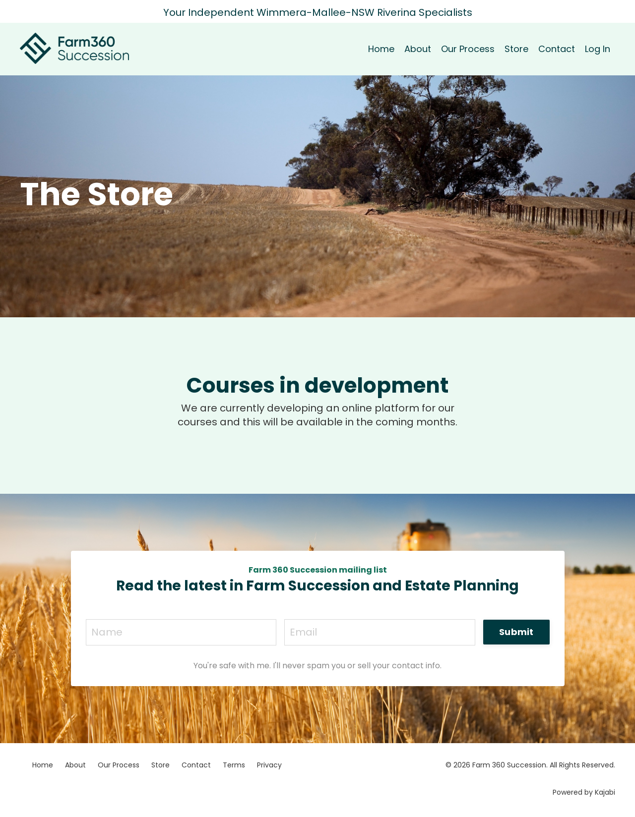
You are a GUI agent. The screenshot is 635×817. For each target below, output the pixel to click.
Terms (234, 765)
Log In (597, 49)
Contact (556, 49)
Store (516, 49)
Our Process (468, 49)
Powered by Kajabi (584, 792)
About (417, 49)
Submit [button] (516, 632)
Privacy (269, 765)
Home (381, 49)
